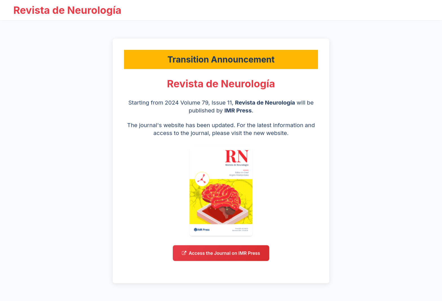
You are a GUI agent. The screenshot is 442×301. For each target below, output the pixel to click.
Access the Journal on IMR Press (221, 255)
